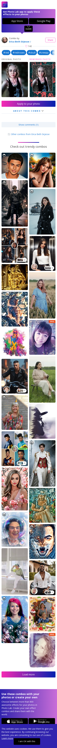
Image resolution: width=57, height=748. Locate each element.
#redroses (19, 52)
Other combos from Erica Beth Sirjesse (28, 134)
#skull (31, 52)
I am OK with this (26, 741)
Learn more (7, 738)
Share (50, 40)
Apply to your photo (28, 103)
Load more (28, 674)
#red (6, 52)
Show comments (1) (28, 124)
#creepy (43, 52)
